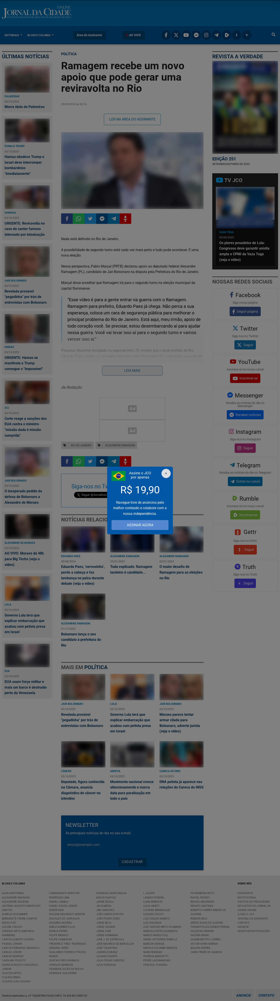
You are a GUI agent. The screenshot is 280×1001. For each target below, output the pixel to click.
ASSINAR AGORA (140, 525)
